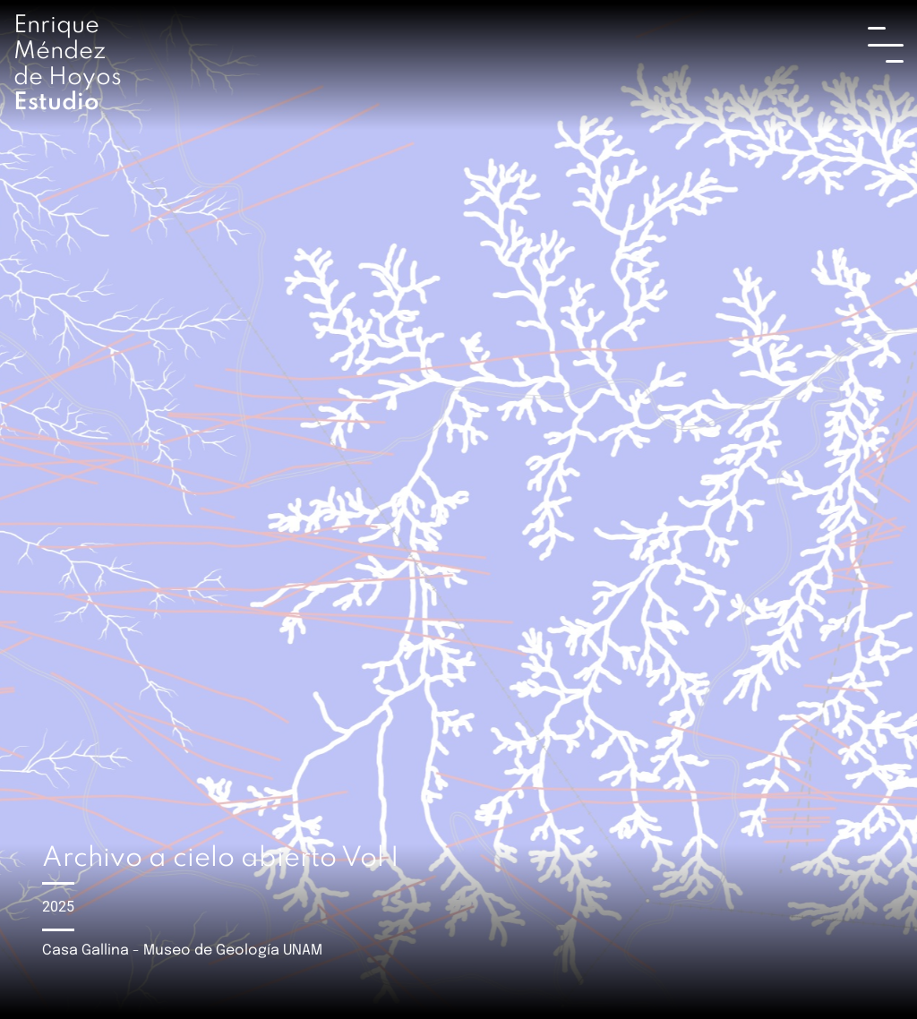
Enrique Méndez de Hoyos (67, 64)
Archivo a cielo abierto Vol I (220, 858)
